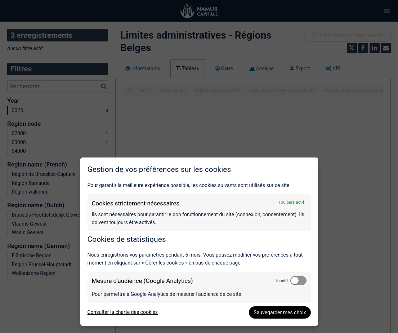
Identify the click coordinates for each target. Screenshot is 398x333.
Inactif (282, 280)
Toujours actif (291, 202)
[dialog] (199, 241)
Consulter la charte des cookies (123, 312)
